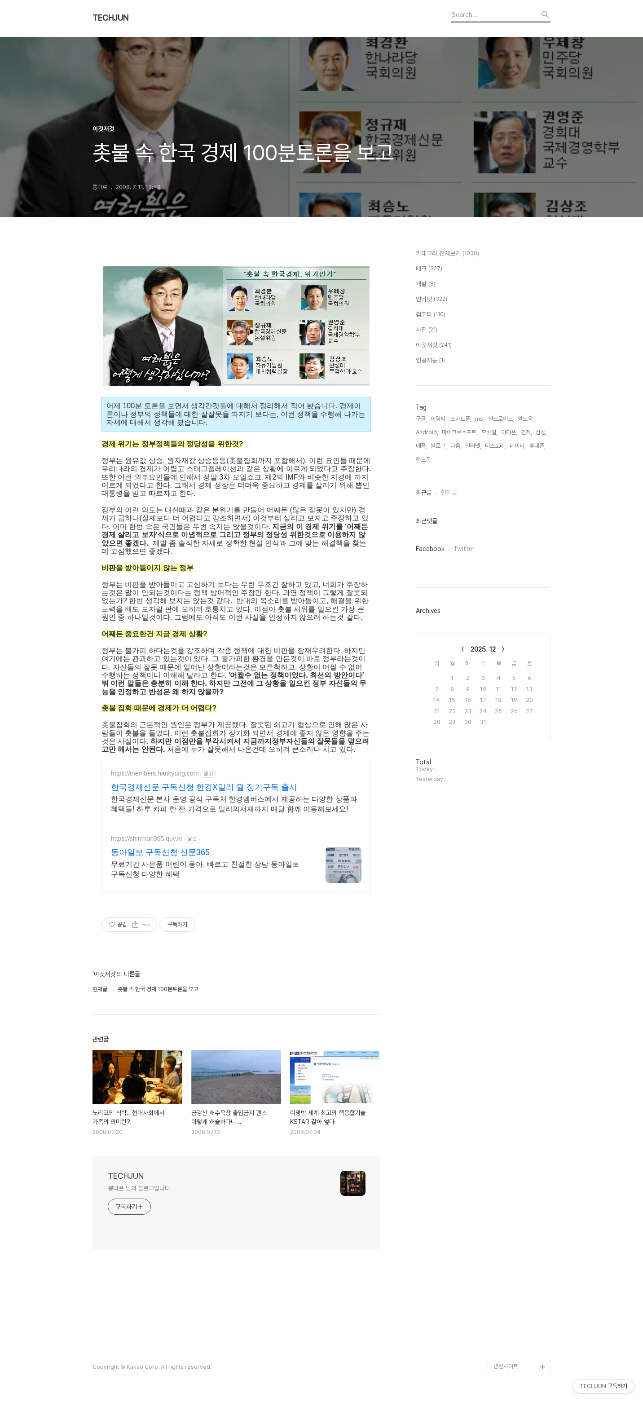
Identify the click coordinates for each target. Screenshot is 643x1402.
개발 (426, 284)
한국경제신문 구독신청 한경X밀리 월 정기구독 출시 (204, 787)
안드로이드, (501, 418)
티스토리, (495, 445)
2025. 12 (483, 649)
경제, (526, 432)
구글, (421, 418)
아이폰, (509, 432)
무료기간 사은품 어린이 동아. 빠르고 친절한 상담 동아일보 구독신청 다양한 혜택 (205, 869)
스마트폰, (460, 418)
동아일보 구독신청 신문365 (160, 852)
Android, (427, 432)
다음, (456, 445)
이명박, (439, 418)
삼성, (541, 432)
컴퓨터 (430, 314)
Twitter (464, 548)
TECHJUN (110, 17)
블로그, (439, 445)
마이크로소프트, (460, 432)
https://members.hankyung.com (154, 773)
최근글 (424, 492)
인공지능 (430, 360)
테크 (429, 269)
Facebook (430, 548)
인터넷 (431, 299)
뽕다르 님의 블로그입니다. (140, 1188)
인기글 (449, 492)
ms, (479, 418)
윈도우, (526, 418)
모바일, (489, 432)
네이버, (518, 445)
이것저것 (434, 345)
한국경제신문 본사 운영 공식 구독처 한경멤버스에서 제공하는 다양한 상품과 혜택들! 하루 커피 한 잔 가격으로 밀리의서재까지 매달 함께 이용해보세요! (234, 804)
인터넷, (473, 445)
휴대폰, (537, 445)
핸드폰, (424, 459)
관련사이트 (505, 1366)
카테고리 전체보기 (447, 253)
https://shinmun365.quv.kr (146, 838)
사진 (426, 330)
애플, (421, 445)
